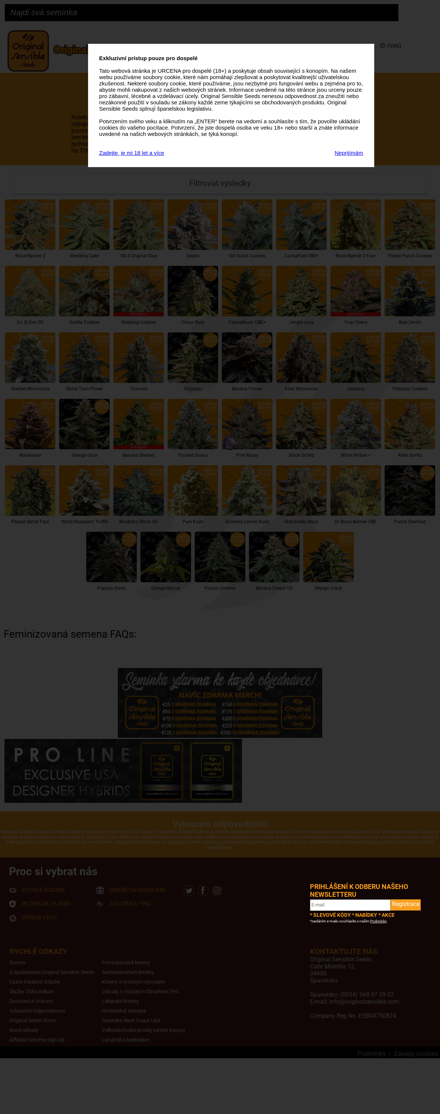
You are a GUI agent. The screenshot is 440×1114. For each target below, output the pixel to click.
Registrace (406, 904)
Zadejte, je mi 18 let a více (131, 153)
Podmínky (378, 921)
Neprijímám (349, 153)
